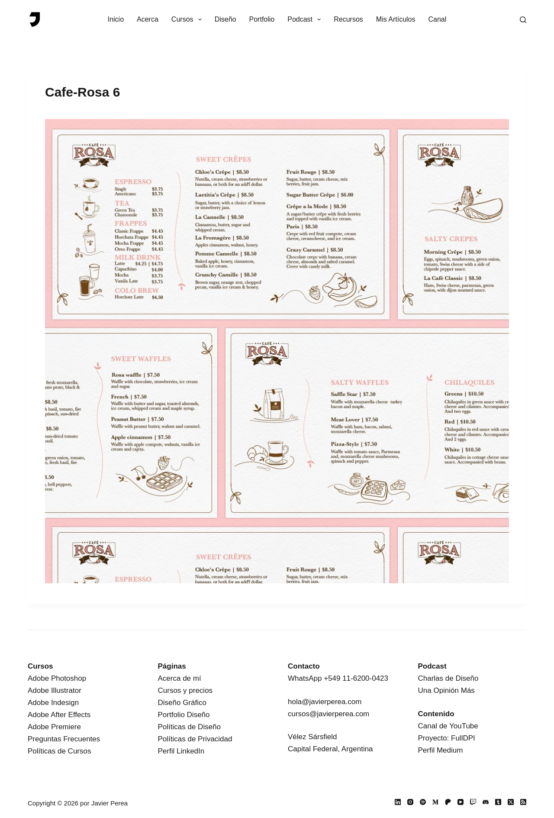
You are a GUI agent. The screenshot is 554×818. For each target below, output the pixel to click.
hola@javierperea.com (324, 702)
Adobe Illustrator (54, 690)
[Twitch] (473, 802)
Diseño (225, 19)
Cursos (188, 19)
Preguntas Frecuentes (64, 739)
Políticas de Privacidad (195, 739)
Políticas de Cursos (59, 751)
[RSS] (523, 802)
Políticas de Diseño (189, 727)
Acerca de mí (179, 678)
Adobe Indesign (53, 702)
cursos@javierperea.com (328, 714)
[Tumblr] (498, 802)
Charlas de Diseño (448, 678)
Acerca (147, 19)
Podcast (305, 19)
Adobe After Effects (59, 715)
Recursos (348, 19)
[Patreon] (448, 802)
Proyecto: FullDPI (446, 738)
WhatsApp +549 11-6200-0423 (338, 678)
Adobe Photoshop (57, 678)
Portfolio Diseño (184, 715)
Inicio (116, 19)
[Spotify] (423, 802)
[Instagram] (410, 802)
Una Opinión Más (446, 690)
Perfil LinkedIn (181, 751)
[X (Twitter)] (511, 802)
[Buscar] (523, 19)
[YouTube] (460, 802)
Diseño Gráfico (182, 702)
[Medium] (435, 802)
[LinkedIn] (398, 802)
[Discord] (486, 802)
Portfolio (262, 19)
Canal (437, 19)
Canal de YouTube (448, 726)
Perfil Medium (440, 750)
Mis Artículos (396, 19)
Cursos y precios (185, 690)
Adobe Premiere (54, 727)
